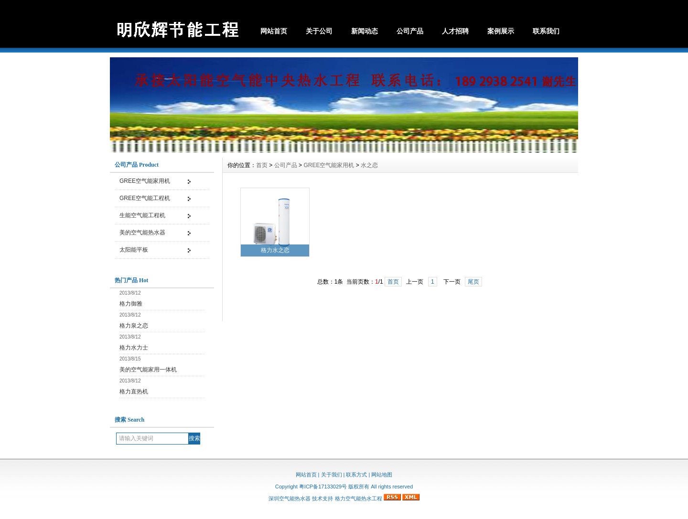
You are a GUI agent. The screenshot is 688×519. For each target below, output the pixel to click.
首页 (262, 165)
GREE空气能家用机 (144, 181)
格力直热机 (133, 391)
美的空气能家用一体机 (148, 369)
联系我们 (546, 31)
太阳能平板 (133, 249)
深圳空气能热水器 (290, 498)
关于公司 (319, 31)
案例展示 (500, 31)
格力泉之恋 (133, 325)
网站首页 (273, 31)
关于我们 (331, 474)
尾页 (473, 281)
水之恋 (369, 165)
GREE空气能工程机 (144, 198)
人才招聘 (455, 31)
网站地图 (381, 474)
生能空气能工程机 (142, 215)
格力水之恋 (275, 250)
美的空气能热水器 (142, 232)
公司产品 (410, 31)
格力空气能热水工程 (358, 498)
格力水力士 (133, 347)
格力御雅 (130, 303)
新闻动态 (364, 31)
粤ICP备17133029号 (323, 486)
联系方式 (356, 474)
